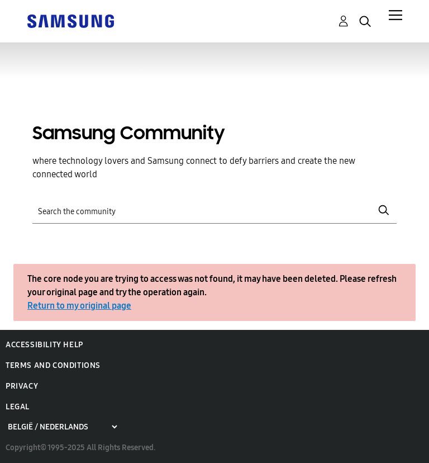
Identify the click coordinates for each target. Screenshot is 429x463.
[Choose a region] (62, 427)
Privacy (22, 386)
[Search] (214, 210)
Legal (18, 407)
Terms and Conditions (53, 365)
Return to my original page (79, 305)
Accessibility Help (44, 344)
